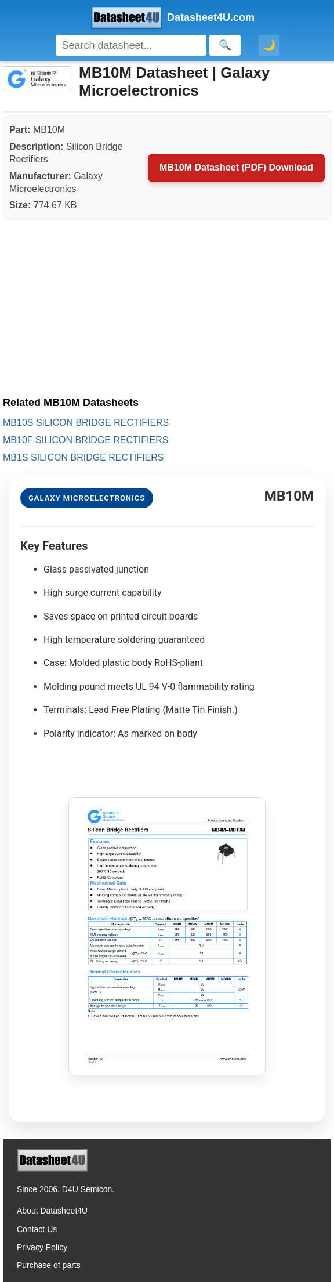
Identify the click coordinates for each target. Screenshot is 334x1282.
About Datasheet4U (52, 1210)
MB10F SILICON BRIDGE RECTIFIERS (85, 440)
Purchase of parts (49, 1265)
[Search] (131, 45)
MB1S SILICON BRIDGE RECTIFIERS (83, 457)
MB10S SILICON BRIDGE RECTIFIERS (86, 423)
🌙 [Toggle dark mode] (269, 45)
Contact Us (37, 1229)
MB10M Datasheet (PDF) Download (236, 167)
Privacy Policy (42, 1247)
